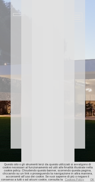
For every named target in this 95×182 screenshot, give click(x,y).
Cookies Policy (74, 179)
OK (92, 179)
